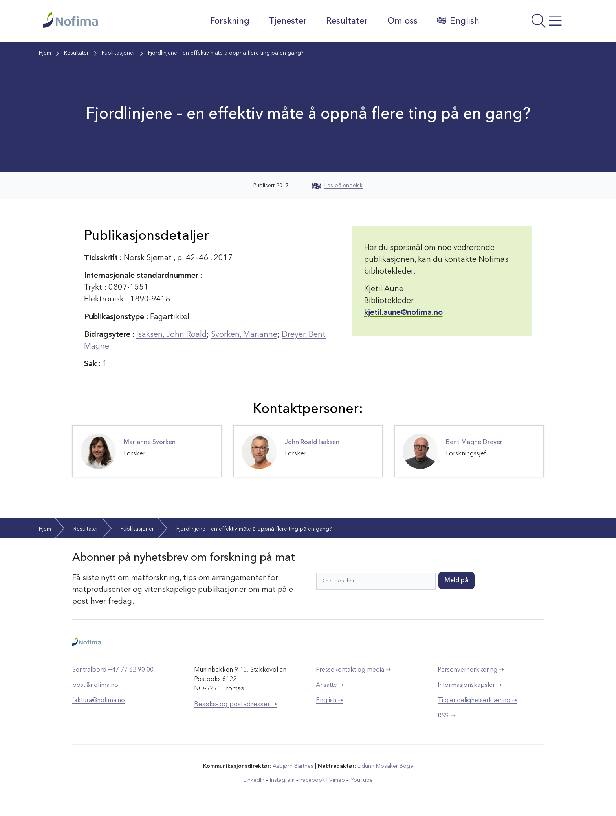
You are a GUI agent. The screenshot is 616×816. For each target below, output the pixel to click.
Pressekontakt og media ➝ (353, 670)
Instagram (282, 780)
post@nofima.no (95, 685)
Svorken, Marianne (244, 335)
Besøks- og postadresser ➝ (235, 704)
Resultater (347, 21)
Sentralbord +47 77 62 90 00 (113, 670)
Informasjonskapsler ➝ (470, 685)
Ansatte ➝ (330, 685)
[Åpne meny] (530, 23)
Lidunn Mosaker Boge (385, 766)
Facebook (312, 780)
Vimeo (337, 780)
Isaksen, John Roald (171, 335)
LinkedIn (254, 780)
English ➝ (329, 700)
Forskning (229, 21)
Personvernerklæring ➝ (471, 670)
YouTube (361, 780)
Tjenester (288, 21)
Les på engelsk (337, 185)
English (458, 21)
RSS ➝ (446, 716)
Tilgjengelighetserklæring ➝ (477, 700)
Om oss (402, 21)
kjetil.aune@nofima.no (403, 313)
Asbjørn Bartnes (293, 766)
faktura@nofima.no (98, 700)
